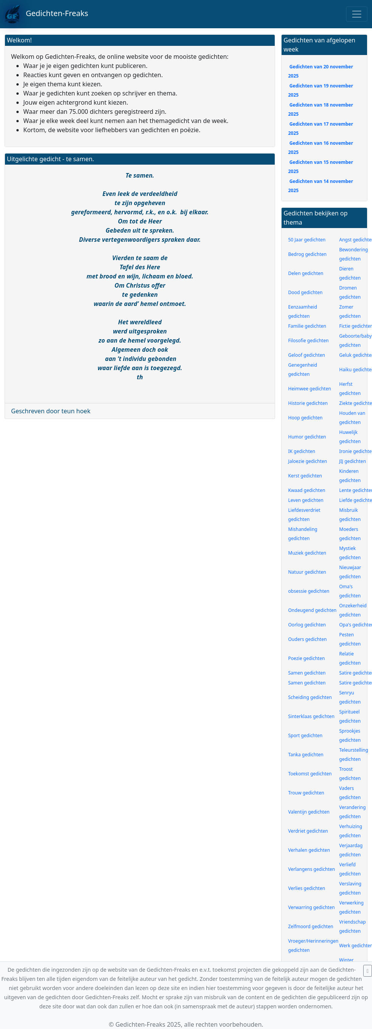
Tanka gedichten (305, 754)
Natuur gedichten (307, 572)
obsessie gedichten (308, 591)
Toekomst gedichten (310, 773)
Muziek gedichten (307, 553)
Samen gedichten (306, 673)
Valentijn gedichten (308, 812)
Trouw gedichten (306, 793)
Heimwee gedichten (309, 388)
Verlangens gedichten (311, 869)
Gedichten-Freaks (46, 14)
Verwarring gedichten (311, 907)
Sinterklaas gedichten (311, 716)
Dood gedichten (305, 292)
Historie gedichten (308, 403)
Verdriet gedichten (308, 831)
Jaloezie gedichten (307, 461)
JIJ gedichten (352, 461)
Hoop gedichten (305, 417)
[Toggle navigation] (356, 14)
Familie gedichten (307, 326)
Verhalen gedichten (309, 850)
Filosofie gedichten (308, 340)
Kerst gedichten (305, 475)
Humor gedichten (307, 437)
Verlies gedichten (306, 888)
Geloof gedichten (306, 355)
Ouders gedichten (307, 639)
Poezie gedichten (306, 658)
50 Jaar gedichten (306, 239)
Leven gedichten (306, 500)
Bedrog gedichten (307, 254)
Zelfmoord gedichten (310, 926)
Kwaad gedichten (306, 490)
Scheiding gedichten (310, 697)
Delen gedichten (305, 273)
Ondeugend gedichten (312, 610)
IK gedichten (301, 451)
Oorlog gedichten (307, 624)
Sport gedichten (305, 735)
